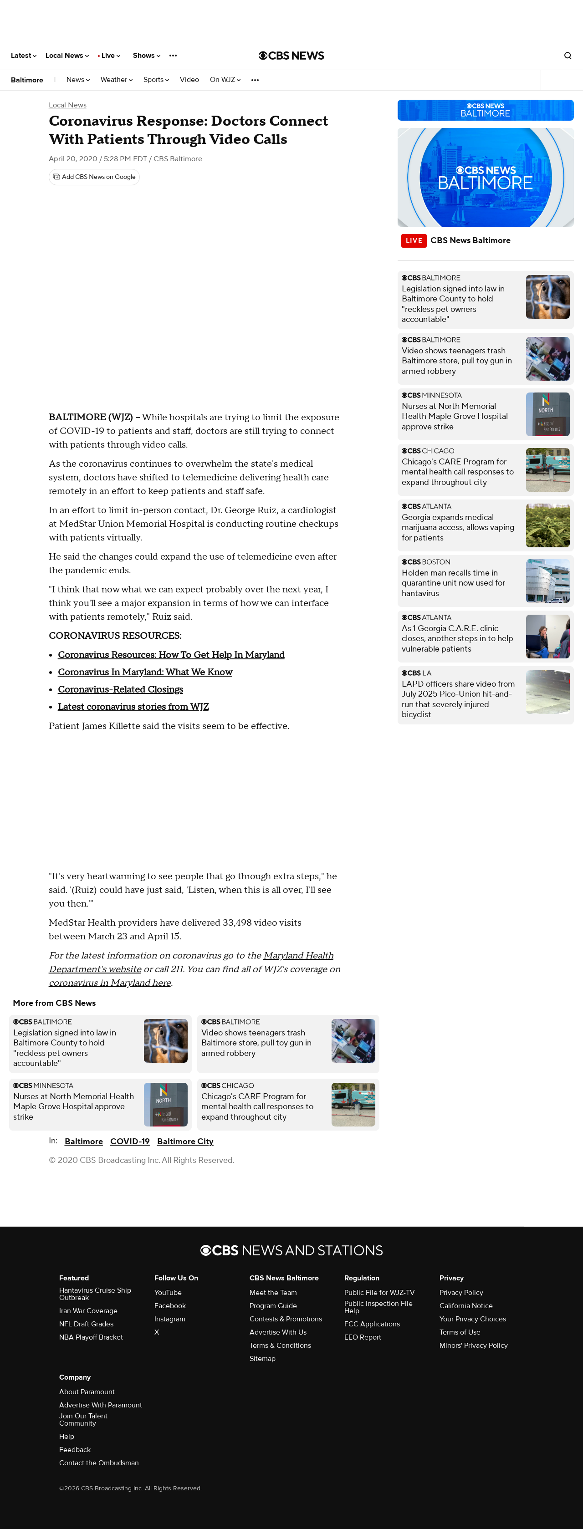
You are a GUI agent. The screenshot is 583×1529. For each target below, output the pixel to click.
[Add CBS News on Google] (94, 177)
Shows (146, 55)
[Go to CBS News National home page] (291, 55)
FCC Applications (372, 1324)
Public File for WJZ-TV (379, 1292)
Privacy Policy (461, 1292)
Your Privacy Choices (473, 1319)
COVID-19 (130, 1142)
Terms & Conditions (280, 1345)
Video (189, 80)
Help (66, 1436)
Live (111, 55)
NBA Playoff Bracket (91, 1337)
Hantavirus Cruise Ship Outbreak (95, 1294)
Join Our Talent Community (83, 1419)
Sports (156, 80)
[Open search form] (568, 55)
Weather (117, 80)
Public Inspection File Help (378, 1307)
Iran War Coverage (88, 1311)
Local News (67, 55)
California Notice (466, 1306)
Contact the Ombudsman (99, 1463)
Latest (23, 55)
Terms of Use (460, 1332)
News (78, 80)
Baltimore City (185, 1142)
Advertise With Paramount (100, 1405)
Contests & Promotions (286, 1319)
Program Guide (273, 1306)
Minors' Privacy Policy (474, 1345)
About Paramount (87, 1392)
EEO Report (362, 1337)
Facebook (170, 1306)
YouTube (168, 1292)
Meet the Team (273, 1292)
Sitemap (263, 1358)
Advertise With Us (278, 1332)
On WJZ (225, 80)
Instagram (169, 1319)
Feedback (75, 1449)
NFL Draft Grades (86, 1324)
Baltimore (27, 80)
